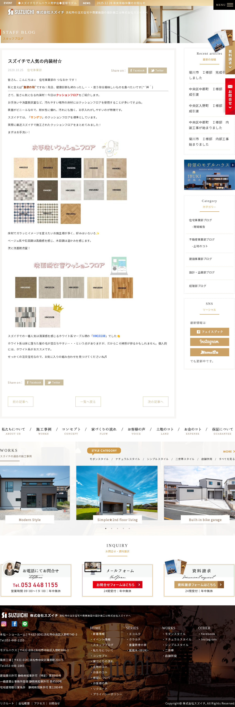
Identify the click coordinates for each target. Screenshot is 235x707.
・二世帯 (168, 650)
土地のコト (200, 246)
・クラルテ (133, 639)
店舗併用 (206, 459)
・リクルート (99, 689)
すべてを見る (227, 459)
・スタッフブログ (102, 645)
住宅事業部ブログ (200, 220)
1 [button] (106, 528)
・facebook (206, 634)
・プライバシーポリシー (106, 694)
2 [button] (112, 528)
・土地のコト (99, 667)
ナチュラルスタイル (128, 459)
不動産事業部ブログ (202, 239)
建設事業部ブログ (200, 259)
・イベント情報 (100, 639)
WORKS (168, 628)
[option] (117, 495)
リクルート (7, 703)
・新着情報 (97, 634)
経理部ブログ (197, 286)
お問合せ (54, 703)
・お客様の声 (99, 683)
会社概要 (24, 703)
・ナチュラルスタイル (177, 639)
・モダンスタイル (174, 634)
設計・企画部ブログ (202, 272)
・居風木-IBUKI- (137, 650)
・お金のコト (99, 672)
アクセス (39, 703)
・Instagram (207, 639)
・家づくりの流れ (102, 661)
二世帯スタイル (185, 459)
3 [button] (117, 528)
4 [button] (123, 528)
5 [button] (129, 528)
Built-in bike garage (207, 519)
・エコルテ (133, 634)
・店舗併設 (169, 656)
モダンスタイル (99, 459)
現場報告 (199, 227)
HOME (95, 628)
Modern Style (30, 519)
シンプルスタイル (158, 459)
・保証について (100, 678)
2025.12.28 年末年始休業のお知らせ (121, 3)
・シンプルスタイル (175, 645)
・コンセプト (99, 656)
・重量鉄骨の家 (136, 645)
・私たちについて (102, 650)
